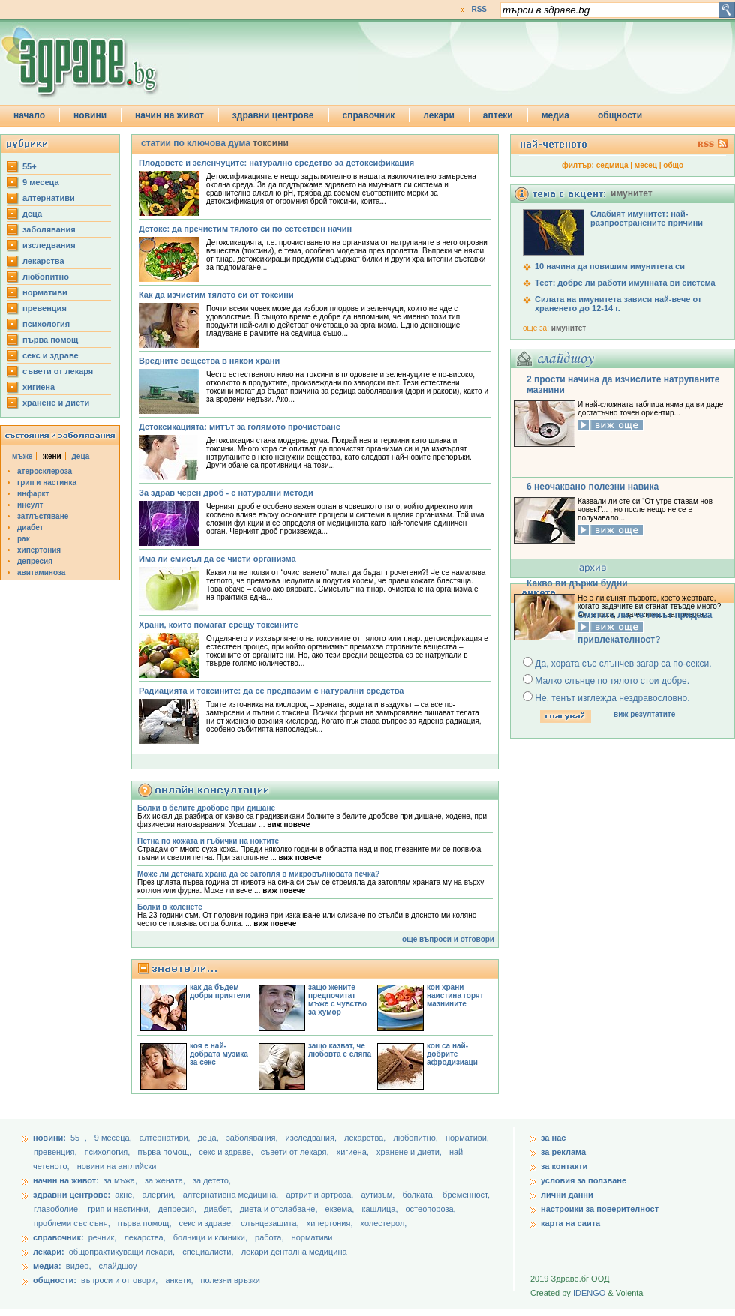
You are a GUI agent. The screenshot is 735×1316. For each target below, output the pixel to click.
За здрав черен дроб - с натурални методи (226, 492)
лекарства (43, 260)
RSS (479, 9)
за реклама (563, 1151)
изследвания (49, 245)
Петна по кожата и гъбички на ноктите (208, 841)
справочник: (58, 1237)
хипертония (39, 550)
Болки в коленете (169, 907)
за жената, (165, 1180)
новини (90, 115)
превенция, (57, 1151)
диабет (30, 527)
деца (32, 213)
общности (620, 115)
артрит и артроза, (321, 1194)
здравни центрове (273, 115)
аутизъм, (379, 1194)
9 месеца (40, 182)
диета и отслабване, (280, 1208)
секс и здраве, (227, 1151)
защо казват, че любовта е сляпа (339, 1050)
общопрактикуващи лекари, (122, 1251)
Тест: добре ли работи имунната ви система (625, 282)
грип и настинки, (120, 1208)
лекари (438, 115)
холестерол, (384, 1223)
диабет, (219, 1208)
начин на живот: (66, 1180)
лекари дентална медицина (294, 1251)
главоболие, (58, 1208)
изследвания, (312, 1137)
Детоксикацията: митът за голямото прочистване (239, 426)
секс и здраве (50, 355)
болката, (419, 1194)
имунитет (568, 328)
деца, (209, 1137)
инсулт (30, 505)
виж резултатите (644, 714)
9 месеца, (114, 1137)
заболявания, (253, 1137)
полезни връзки (230, 1280)
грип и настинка (46, 482)
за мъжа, (120, 1180)
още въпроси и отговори (448, 939)
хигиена (38, 386)
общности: (54, 1280)
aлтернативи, (166, 1137)
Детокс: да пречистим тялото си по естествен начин (245, 228)
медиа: (47, 1265)
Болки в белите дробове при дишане (206, 808)
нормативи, (467, 1137)
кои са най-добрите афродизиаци (452, 1054)
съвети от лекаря (57, 371)
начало (29, 115)
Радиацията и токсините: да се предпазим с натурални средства (271, 690)
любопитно (45, 276)
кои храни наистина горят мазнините (455, 995)
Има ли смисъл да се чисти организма (217, 558)
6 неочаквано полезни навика (592, 486)
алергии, (160, 1194)
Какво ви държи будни (577, 583)
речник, (102, 1237)
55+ (29, 166)
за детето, (212, 1180)
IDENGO (589, 1292)
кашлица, (381, 1208)
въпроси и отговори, (119, 1280)
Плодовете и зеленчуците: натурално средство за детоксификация (276, 162)
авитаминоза (41, 572)
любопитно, (416, 1137)
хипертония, (331, 1223)
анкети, (179, 1280)
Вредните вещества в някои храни (209, 360)
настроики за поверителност (599, 1208)
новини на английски (117, 1166)
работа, (269, 1237)
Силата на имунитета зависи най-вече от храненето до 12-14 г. (618, 304)
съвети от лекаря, (296, 1151)
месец (645, 165)
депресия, (178, 1208)
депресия (34, 561)
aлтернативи (48, 197)
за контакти (564, 1166)
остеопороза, (431, 1208)
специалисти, (207, 1251)
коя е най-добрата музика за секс (219, 1054)
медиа (555, 115)
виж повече (288, 824)
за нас (553, 1137)
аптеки (498, 115)
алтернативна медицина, (232, 1194)
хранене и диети (55, 402)
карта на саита (570, 1223)
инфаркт (33, 494)
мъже (22, 456)
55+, (79, 1137)
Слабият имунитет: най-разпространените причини (646, 218)
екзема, (341, 1208)
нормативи (45, 292)
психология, (109, 1151)
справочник (369, 115)
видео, (79, 1265)
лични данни (567, 1194)
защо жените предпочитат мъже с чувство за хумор (337, 999)
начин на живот (169, 115)
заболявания (49, 229)
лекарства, (366, 1137)
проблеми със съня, (73, 1223)
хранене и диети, (410, 1151)
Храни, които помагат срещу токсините (218, 624)
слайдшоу (118, 1265)
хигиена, (354, 1151)
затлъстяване (42, 516)
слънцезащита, (271, 1223)
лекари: (48, 1251)
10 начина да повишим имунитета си (610, 266)
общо (673, 165)
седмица (612, 165)
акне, (125, 1194)
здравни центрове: (71, 1194)
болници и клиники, (210, 1237)
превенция (44, 308)
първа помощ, (165, 1151)
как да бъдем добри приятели (220, 991)
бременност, (466, 1194)
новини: (49, 1137)
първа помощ (50, 339)
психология (46, 323)
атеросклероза (44, 471)
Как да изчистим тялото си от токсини (216, 294)
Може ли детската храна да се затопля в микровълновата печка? (258, 874)
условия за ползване (583, 1180)
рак (23, 539)
